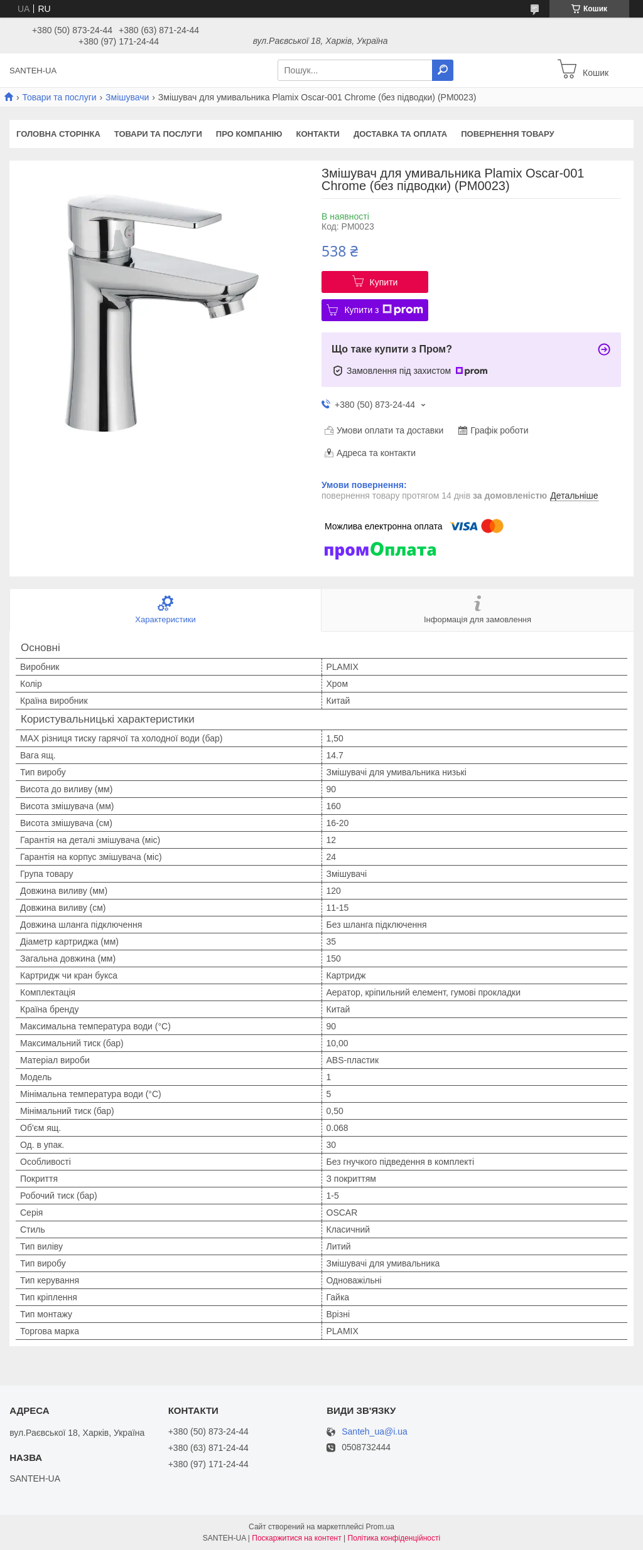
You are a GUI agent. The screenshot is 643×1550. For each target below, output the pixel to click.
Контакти (318, 134)
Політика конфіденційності (394, 1538)
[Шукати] (442, 70)
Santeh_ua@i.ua (375, 1431)
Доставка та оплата (400, 134)
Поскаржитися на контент (296, 1538)
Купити (384, 282)
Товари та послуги (59, 97)
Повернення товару (507, 134)
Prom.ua (380, 1526)
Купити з (383, 310)
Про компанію (249, 134)
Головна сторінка (58, 134)
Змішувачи (127, 97)
